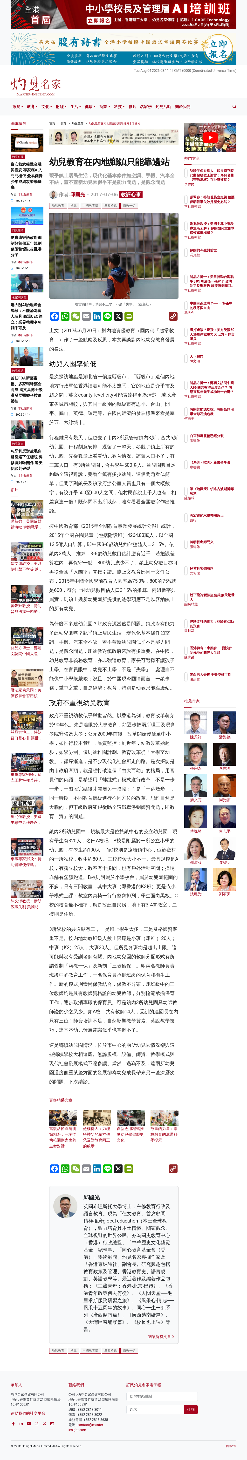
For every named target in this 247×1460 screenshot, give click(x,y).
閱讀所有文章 (161, 1336)
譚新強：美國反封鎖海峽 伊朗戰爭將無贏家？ (26, 527)
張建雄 (216, 445)
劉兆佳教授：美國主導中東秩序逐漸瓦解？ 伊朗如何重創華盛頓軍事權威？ (222, 232)
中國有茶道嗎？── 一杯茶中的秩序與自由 (222, 307)
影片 (132, 106)
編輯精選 (217, 604)
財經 (60, 106)
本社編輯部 (25, 194)
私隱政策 (231, 1446)
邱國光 (77, 194)
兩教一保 (129, 205)
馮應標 (216, 259)
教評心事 (131, 194)
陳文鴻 (216, 361)
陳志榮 (216, 661)
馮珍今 (216, 317)
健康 (89, 106)
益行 (214, 525)
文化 (45, 106)
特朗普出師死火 (222, 542)
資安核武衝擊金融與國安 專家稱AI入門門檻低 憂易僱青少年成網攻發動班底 (26, 176)
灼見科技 (18, 157)
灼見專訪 (18, 370)
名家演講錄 (19, 297)
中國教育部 (90, 205)
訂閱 (191, 1409)
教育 (31, 106)
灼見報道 (18, 230)
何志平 (216, 423)
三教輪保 (110, 205)
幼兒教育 (77, 123)
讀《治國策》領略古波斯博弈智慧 (222, 493)
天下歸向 (217, 356)
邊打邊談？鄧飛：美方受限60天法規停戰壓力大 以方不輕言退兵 (221, 338)
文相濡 (216, 573)
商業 (103, 106)
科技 (118, 106)
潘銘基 (216, 635)
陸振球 (216, 502)
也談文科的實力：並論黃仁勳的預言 (222, 626)
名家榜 (146, 106)
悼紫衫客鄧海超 (222, 568)
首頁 (52, 123)
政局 (16, 106)
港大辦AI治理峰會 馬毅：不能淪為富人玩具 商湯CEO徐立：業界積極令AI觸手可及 (26, 316)
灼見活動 (163, 106)
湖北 (73, 205)
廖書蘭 (216, 471)
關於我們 (182, 106)
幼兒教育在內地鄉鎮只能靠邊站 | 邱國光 (114, 123)
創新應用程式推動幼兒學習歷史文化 (131, 1128)
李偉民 (216, 184)
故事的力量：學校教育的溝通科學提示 (164, 1128)
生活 (74, 106)
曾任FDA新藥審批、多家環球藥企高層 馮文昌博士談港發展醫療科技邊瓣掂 (26, 390)
